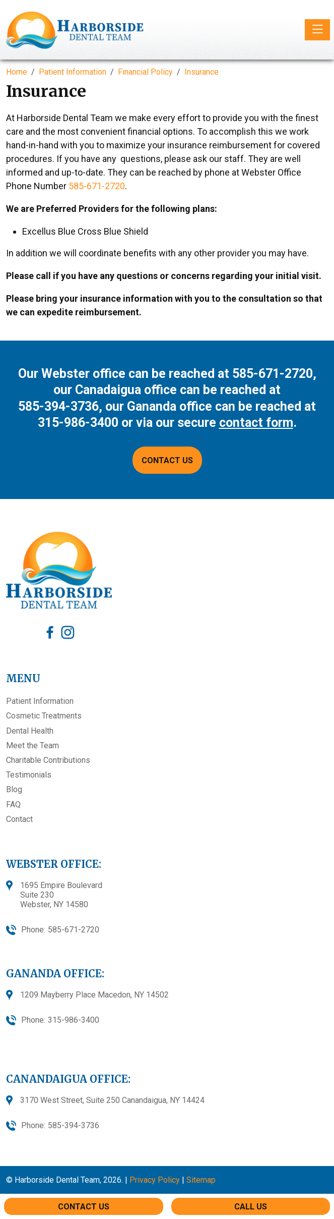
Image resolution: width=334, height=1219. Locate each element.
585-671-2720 (97, 186)
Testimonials (28, 775)
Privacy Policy (154, 1180)
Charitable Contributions (48, 760)
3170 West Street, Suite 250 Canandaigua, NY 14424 (112, 1100)
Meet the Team (32, 745)
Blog (14, 789)
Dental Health (29, 731)
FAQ (13, 804)
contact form (256, 422)
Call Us (250, 1206)
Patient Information (40, 701)
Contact (19, 819)
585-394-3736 (58, 406)
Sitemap (201, 1180)
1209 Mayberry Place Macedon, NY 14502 (94, 995)
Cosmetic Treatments (44, 716)
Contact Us (83, 1206)
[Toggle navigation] (317, 29)
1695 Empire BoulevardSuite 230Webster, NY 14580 (61, 894)
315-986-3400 (78, 422)
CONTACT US (167, 460)
